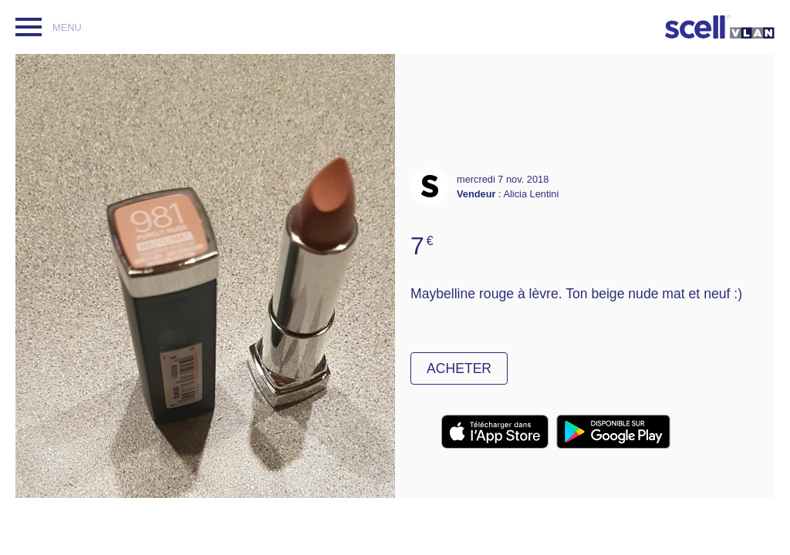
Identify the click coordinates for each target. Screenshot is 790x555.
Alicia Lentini (531, 194)
